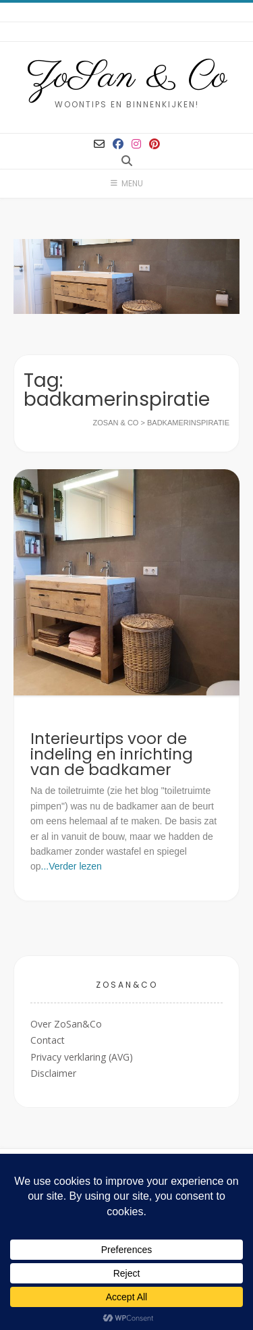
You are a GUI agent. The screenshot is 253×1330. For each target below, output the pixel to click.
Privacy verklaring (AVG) (81, 1056)
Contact (47, 1040)
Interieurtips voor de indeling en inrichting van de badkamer (111, 754)
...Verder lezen (71, 866)
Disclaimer (53, 1073)
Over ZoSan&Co (66, 1023)
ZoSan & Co (126, 78)
